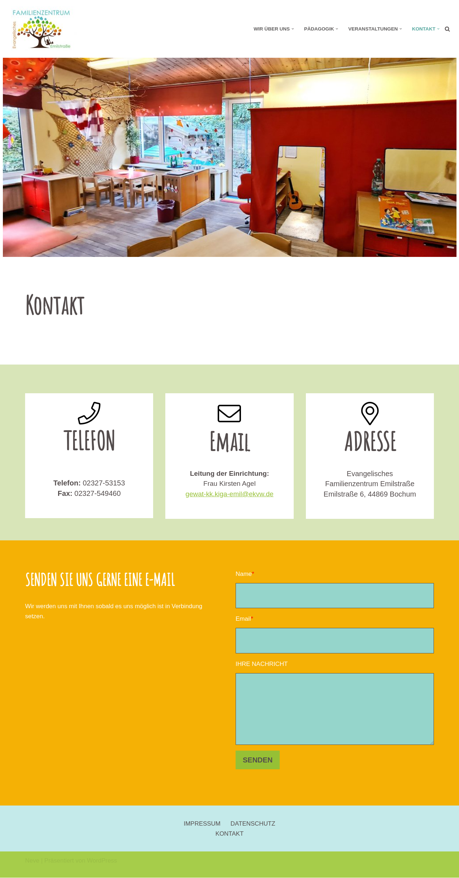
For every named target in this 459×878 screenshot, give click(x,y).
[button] (292, 29)
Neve (32, 861)
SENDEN (258, 760)
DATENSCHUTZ (253, 824)
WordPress (102, 861)
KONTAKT (229, 834)
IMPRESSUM (202, 824)
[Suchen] (447, 29)
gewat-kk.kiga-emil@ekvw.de (229, 494)
